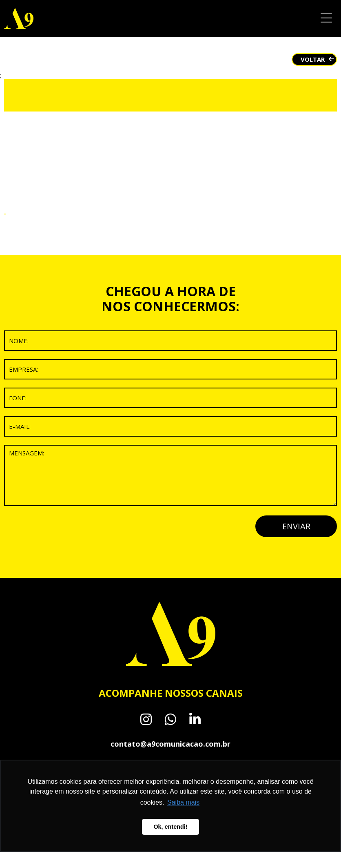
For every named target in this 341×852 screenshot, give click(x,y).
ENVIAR (296, 526)
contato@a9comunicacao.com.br (170, 744)
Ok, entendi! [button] (170, 826)
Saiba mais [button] (183, 802)
